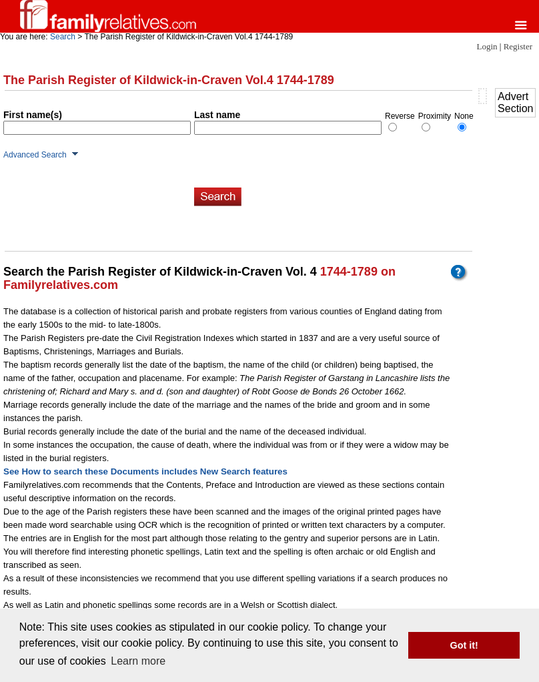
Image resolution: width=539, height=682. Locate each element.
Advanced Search (35, 154)
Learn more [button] (138, 661)
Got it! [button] (464, 645)
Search (62, 36)
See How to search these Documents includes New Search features (145, 471)
